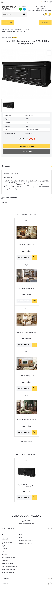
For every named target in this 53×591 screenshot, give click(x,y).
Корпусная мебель (25, 544)
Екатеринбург (47, 2)
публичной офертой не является (40, 10)
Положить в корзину (26, 146)
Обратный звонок (39, 6)
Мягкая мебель (6, 535)
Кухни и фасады (7, 563)
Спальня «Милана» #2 (26, 245)
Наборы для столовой (9, 566)
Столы (3, 551)
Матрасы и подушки (8, 557)
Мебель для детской (26, 535)
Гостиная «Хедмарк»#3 (27, 288)
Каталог (9, 22)
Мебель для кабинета (8, 572)
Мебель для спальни (26, 538)
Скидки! (45, 22)
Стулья (3, 546)
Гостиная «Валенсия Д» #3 (26, 419)
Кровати (4, 554)
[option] (26, 74)
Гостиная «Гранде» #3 (26, 376)
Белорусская (8, 8)
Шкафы (4, 548)
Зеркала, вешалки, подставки (7, 539)
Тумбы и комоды (7, 543)
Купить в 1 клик (26, 151)
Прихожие (4, 560)
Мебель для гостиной (26, 541)
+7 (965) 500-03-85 (39, 8)
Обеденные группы (8, 569)
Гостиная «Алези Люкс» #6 (26, 332)
